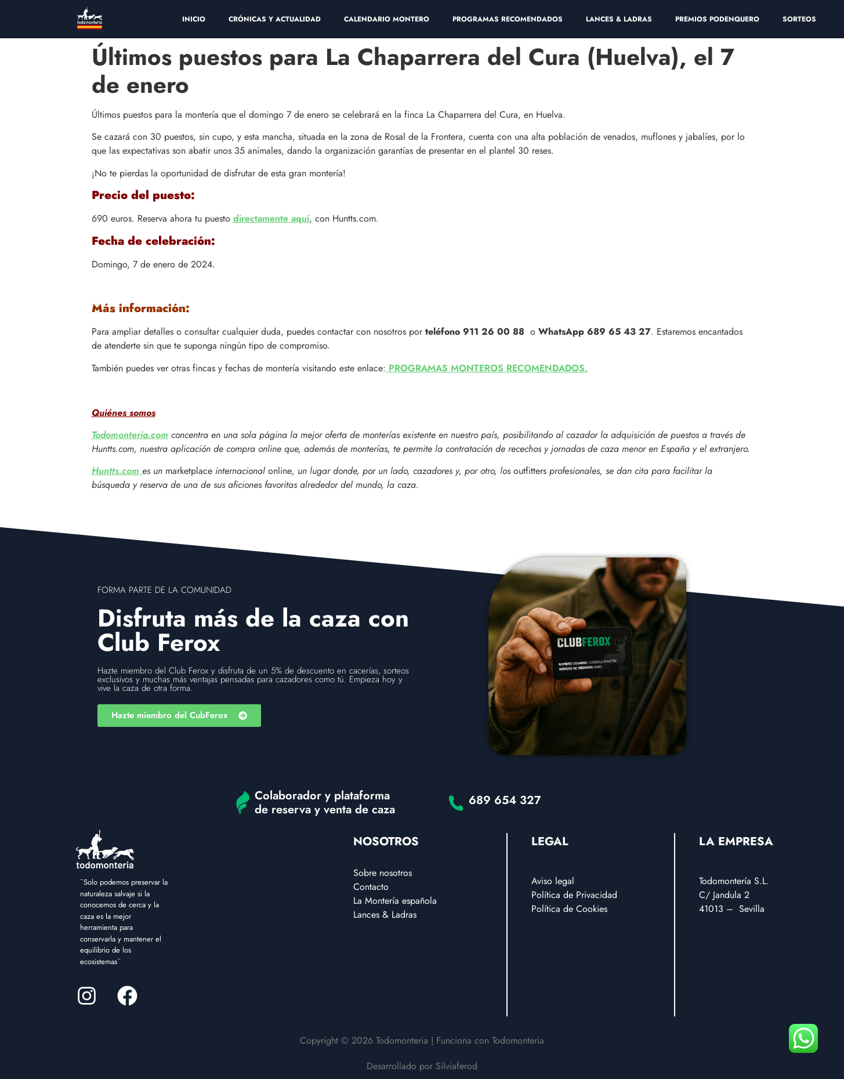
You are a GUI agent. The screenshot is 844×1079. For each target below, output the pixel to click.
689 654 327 (505, 800)
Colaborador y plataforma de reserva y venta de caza (325, 802)
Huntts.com (117, 470)
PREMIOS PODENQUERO (717, 19)
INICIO (193, 19)
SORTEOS (799, 19)
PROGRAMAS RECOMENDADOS (507, 19)
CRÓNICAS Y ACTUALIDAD (275, 19)
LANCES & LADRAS (619, 19)
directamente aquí (271, 218)
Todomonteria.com (130, 434)
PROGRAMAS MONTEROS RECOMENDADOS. (487, 368)
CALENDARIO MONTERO (386, 19)
